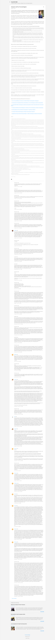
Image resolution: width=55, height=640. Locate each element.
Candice (15, 230)
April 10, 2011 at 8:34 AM (17, 288)
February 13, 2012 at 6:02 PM (18, 342)
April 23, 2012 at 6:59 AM (17, 361)
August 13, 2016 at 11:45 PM (18, 539)
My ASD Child (14, 2)
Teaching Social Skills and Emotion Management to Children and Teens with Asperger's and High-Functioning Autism (27, 107)
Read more (42, 611)
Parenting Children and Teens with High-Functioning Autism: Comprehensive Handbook (23, 109)
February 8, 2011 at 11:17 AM (18, 269)
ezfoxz (15, 505)
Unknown (15, 448)
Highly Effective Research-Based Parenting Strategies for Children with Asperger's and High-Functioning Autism (27, 113)
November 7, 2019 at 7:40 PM (18, 559)
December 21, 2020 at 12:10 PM (18, 582)
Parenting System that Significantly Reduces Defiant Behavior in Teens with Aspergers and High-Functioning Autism (27, 102)
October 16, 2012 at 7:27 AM (18, 446)
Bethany (15, 354)
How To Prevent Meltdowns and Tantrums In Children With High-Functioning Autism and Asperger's (25, 100)
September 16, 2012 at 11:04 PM (18, 406)
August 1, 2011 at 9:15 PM (17, 303)
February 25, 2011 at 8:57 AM (18, 280)
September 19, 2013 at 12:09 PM (18, 460)
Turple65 (15, 379)
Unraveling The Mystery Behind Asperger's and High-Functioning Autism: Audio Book (23, 111)
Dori (14, 416)
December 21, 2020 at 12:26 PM (18, 596)
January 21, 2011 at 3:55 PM (18, 261)
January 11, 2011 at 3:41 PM (18, 198)
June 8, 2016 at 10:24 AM (17, 503)
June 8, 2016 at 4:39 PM (17, 526)
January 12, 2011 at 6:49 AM (18, 209)
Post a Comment (14, 598)
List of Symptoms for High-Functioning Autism (19, 623)
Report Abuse (27, 638)
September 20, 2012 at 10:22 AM (18, 414)
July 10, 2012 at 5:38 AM (17, 370)
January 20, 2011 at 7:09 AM (18, 254)
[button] (43, 7)
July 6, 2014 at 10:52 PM (17, 470)
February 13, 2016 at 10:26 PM (18, 491)
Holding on (15, 483)
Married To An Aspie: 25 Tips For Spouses (18, 604)
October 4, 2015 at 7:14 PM (17, 480)
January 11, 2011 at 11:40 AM (18, 186)
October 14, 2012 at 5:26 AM (18, 426)
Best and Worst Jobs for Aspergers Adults (18, 614)
